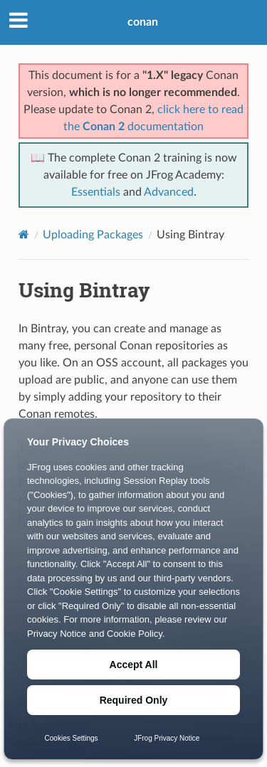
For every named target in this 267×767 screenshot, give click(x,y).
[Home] (24, 234)
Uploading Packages (93, 234)
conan (142, 22)
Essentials (95, 192)
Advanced (169, 192)
